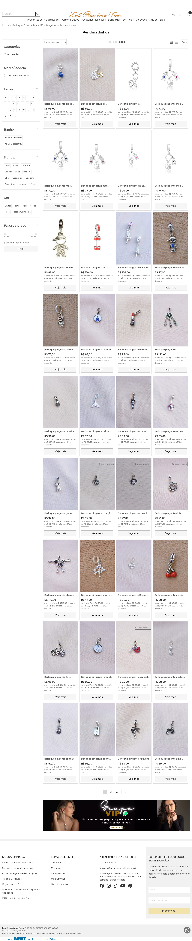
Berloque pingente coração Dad (133, 513)
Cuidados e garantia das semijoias (19, 873)
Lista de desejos (59, 884)
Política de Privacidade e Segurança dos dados (21, 891)
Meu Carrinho (58, 879)
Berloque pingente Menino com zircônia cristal (59, 267)
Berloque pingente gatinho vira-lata (59, 513)
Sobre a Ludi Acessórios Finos (17, 862)
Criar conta (56, 862)
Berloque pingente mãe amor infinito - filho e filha (169, 104)
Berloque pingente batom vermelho (132, 349)
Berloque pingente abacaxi (59, 758)
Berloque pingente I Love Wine (169, 431)
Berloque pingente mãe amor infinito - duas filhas (95, 185)
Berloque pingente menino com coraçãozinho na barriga (59, 349)
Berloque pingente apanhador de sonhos (167, 349)
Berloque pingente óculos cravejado (169, 677)
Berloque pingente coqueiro (133, 758)
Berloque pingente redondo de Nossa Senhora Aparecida (96, 349)
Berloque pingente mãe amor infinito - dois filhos (58, 185)
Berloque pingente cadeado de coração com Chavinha (133, 677)
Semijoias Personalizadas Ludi (17, 868)
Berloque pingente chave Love (132, 431)
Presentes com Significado (43, 19)
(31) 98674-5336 (108, 862)
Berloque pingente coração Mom (96, 513)
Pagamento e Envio (12, 884)
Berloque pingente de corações (93, 104)
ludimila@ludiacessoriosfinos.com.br (118, 868)
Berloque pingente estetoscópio (128, 104)
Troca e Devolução (12, 879)
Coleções (141, 19)
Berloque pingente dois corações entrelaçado (168, 513)
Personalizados (70, 19)
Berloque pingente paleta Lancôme (95, 758)
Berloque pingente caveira (59, 431)
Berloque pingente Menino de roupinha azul (169, 267)
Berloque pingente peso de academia (96, 267)
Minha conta (57, 868)
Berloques (114, 19)
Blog (162, 19)
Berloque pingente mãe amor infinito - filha (131, 185)
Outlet (153, 19)
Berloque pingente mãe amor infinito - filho (168, 185)
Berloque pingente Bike (57, 677)
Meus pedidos (58, 873)
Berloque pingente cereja (169, 595)
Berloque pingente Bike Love (168, 758)
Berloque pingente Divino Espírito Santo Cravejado (132, 595)
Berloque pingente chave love (58, 595)
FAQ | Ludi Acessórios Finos (16, 898)
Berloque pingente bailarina (133, 267)
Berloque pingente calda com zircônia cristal (95, 431)
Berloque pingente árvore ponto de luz (95, 595)
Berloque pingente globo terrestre (58, 104)
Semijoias (128, 19)
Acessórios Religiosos (93, 19)
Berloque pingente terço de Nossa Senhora (96, 677)
